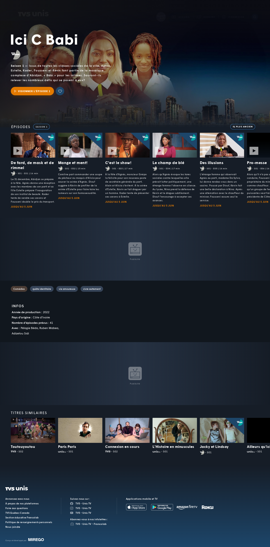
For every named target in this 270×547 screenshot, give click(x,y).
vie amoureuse (67, 288)
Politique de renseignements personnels (28, 522)
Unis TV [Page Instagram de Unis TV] (86, 508)
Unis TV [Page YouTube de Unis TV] (86, 512)
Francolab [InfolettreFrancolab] (100, 523)
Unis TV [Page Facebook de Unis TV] (86, 503)
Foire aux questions (16, 508)
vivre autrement (92, 288)
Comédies (19, 288)
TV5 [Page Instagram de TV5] (78, 508)
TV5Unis (33, 8)
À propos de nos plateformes (22, 503)
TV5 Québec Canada (17, 512)
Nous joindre (12, 526)
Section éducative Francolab (21, 517)
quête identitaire (42, 288)
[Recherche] (255, 12)
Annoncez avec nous (17, 498)
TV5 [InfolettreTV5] (78, 523)
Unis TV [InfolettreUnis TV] (86, 523)
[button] (206, 12)
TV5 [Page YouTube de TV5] (78, 512)
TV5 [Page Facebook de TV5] (78, 503)
